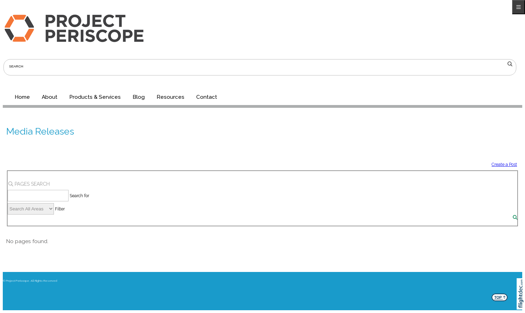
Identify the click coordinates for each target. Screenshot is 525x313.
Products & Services (95, 97)
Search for (79, 195)
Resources (170, 97)
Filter (60, 208)
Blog (139, 97)
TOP (500, 296)
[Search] (515, 217)
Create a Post (504, 164)
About (49, 97)
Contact (206, 97)
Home (22, 97)
